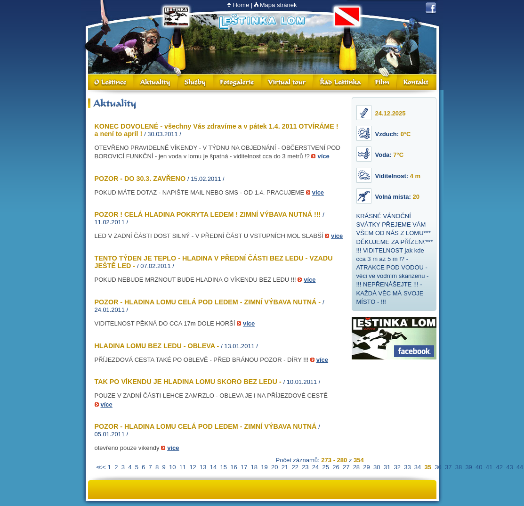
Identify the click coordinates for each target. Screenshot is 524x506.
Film (382, 82)
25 (325, 467)
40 (479, 467)
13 (203, 467)
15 (223, 467)
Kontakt (416, 82)
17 (244, 467)
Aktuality (155, 82)
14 (213, 467)
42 (499, 467)
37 (448, 467)
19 (264, 467)
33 (407, 467)
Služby (195, 82)
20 (274, 467)
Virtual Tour (287, 82)
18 (254, 467)
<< (98, 467)
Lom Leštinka (261, 22)
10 (172, 467)
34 (417, 467)
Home (241, 4)
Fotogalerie (237, 82)
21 (285, 467)
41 (489, 467)
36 (438, 467)
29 (366, 467)
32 (397, 467)
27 (346, 467)
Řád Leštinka (340, 82)
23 (305, 467)
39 (468, 467)
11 (182, 467)
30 (376, 467)
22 (294, 467)
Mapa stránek (278, 4)
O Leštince (110, 82)
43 (509, 467)
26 (335, 467)
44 (519, 467)
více (323, 156)
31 (387, 467)
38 (458, 467)
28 (356, 467)
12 (192, 467)
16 (233, 467)
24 (315, 467)
